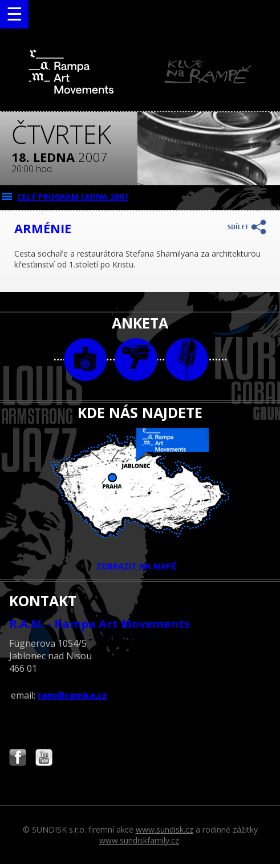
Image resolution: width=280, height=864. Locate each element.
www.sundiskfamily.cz (139, 840)
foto (85, 359)
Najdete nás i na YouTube (43, 759)
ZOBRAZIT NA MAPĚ (140, 499)
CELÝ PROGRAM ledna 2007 (72, 196)
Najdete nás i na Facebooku (17, 759)
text (186, 359)
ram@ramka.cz (72, 695)
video (136, 359)
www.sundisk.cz (164, 829)
